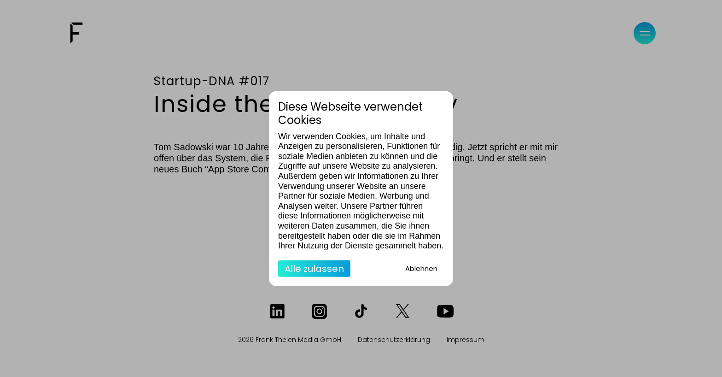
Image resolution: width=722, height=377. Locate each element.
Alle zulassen (314, 268)
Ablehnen (421, 268)
